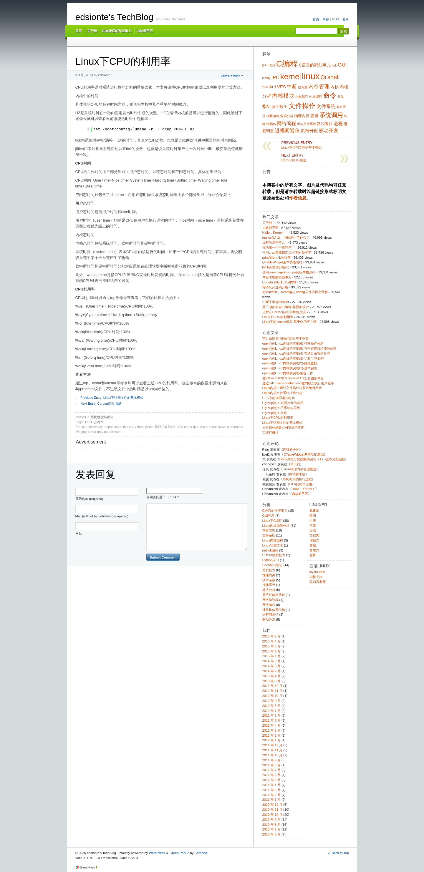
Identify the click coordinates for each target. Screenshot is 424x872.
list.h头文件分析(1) (275, 267)
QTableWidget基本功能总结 (282, 262)
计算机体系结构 (273, 610)
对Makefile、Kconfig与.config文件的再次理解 (295, 292)
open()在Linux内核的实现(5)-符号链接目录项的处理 (299, 348)
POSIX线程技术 (273, 555)
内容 (325, 19)
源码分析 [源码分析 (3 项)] (286, 116)
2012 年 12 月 (272, 685)
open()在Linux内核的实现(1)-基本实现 (289, 368)
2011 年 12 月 (272, 745)
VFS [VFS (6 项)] (281, 86)
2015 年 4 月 (271, 641)
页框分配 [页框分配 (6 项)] (309, 130)
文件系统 (268, 535)
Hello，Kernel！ (274, 232)
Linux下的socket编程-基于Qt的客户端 (289, 321)
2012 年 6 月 (271, 715)
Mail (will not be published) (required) (101, 516)
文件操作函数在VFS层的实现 (283, 427)
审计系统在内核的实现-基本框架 (285, 338)
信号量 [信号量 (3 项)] (302, 87)
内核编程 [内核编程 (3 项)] (315, 96)
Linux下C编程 (272, 520)
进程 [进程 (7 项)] (338, 123)
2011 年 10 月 (272, 755)
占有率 (99, 422)
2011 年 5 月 (271, 780)
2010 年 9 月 (271, 819)
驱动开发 (268, 619)
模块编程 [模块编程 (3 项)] (272, 116)
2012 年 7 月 (271, 710)
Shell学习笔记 (272, 565)
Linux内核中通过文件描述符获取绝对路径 (292, 388)
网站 (78, 533)
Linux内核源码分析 (276, 525)
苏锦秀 (314, 535)
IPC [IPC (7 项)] (275, 77)
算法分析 (268, 590)
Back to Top (340, 853)
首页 (316, 19)
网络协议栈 (270, 600)
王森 (312, 525)
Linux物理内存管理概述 (300, 469)
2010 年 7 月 (271, 829)
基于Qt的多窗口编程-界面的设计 (285, 307)
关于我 (92, 31)
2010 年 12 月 (272, 804)
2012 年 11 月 (272, 690)
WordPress (157, 853)
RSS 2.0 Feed (165, 426)
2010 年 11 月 (272, 809)
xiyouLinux (317, 572)
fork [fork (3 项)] (334, 65)
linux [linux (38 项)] (310, 76)
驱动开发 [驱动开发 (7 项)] (328, 130)
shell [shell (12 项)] (333, 77)
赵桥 (312, 555)
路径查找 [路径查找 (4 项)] (324, 124)
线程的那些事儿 (273, 242)
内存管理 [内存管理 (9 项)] (318, 86)
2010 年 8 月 (271, 824)
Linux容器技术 (272, 545)
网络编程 (268, 605)
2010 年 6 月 (271, 834)
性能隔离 (268, 575)
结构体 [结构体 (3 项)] (271, 124)
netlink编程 (270, 550)
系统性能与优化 (102, 417)
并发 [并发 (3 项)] (340, 96)
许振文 (314, 540)
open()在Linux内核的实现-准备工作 (287, 373)
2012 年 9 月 (271, 700)
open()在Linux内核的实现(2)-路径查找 (289, 363)
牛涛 (312, 520)
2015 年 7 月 (271, 636)
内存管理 (268, 530)
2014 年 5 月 (271, 661)
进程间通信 (270, 614)
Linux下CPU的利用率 (277, 317)
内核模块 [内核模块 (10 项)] (283, 96)
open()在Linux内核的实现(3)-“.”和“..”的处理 (293, 358)
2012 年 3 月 (271, 730)
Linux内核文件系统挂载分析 (282, 393)
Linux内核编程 (272, 540)
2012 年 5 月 (271, 720)
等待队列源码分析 (275, 287)
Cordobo (200, 853)
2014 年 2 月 (271, 671)
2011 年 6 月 (271, 775)
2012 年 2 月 (271, 735)
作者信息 (298, 198)
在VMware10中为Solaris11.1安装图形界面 (293, 378)
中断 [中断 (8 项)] (292, 86)
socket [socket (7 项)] (269, 86)
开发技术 (268, 570)
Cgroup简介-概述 (101, 403)
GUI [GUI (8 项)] (342, 65)
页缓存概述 (270, 432)
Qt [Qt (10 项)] (324, 77)
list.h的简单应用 (300, 484)
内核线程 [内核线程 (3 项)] (301, 96)
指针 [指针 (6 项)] (266, 106)
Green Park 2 (179, 853)
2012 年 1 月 (271, 740)
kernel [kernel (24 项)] (290, 76)
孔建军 (314, 510)
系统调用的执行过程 (297, 479)
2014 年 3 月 (271, 666)
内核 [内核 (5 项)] (334, 86)
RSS (335, 19)
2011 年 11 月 (272, 750)
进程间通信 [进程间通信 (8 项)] (287, 130)
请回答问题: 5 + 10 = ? (162, 497)
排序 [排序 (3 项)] (275, 107)
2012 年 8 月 (271, 705)
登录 (345, 19)
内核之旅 (315, 577)
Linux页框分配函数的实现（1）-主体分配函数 (312, 459)
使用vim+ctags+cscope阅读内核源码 (289, 272)
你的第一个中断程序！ (278, 247)
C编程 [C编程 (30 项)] (287, 63)
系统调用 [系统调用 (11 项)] (331, 115)
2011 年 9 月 (271, 760)
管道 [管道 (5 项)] (314, 115)
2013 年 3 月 (271, 681)
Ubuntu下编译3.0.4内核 (279, 282)
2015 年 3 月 (271, 646)
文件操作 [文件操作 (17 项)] (302, 105)
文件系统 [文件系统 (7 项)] (326, 106)
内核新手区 (145, 31)
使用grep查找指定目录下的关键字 (286, 252)
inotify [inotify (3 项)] (266, 78)
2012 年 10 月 (272, 695)
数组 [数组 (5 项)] (283, 106)
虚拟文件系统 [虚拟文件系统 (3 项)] (306, 124)
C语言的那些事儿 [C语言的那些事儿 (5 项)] (315, 65)
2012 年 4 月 (271, 725)
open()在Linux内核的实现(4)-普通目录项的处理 (296, 353)
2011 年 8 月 (271, 765)
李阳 (312, 515)
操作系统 (268, 585)
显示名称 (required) (89, 499)
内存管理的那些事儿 (116, 31)
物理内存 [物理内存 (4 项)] (301, 116)
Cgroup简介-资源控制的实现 (282, 403)
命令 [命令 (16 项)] (330, 95)
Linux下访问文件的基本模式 (111, 397)
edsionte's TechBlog (114, 17)
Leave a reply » (232, 75)
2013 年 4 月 (271, 676)
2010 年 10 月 (272, 814)
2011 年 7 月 (271, 770)
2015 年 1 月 (271, 656)
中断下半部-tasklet (275, 302)
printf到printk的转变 (276, 257)
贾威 (312, 545)
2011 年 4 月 (271, 785)
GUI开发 (268, 515)
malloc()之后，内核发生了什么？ (286, 237)
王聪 (312, 530)
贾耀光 (314, 550)
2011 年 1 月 (271, 799)
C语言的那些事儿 (274, 510)
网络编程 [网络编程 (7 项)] (286, 123)
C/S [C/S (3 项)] (272, 65)
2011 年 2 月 (271, 795)
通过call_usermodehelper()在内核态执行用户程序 (298, 383)
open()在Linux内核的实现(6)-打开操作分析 (293, 343)
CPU (88, 422)
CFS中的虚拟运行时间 (278, 398)
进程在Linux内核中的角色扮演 (284, 312)
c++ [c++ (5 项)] (265, 65)
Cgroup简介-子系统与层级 (281, 408)
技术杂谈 (268, 580)
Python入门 (270, 560)
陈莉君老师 (317, 582)
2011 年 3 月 (271, 790)
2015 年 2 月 (271, 651)
